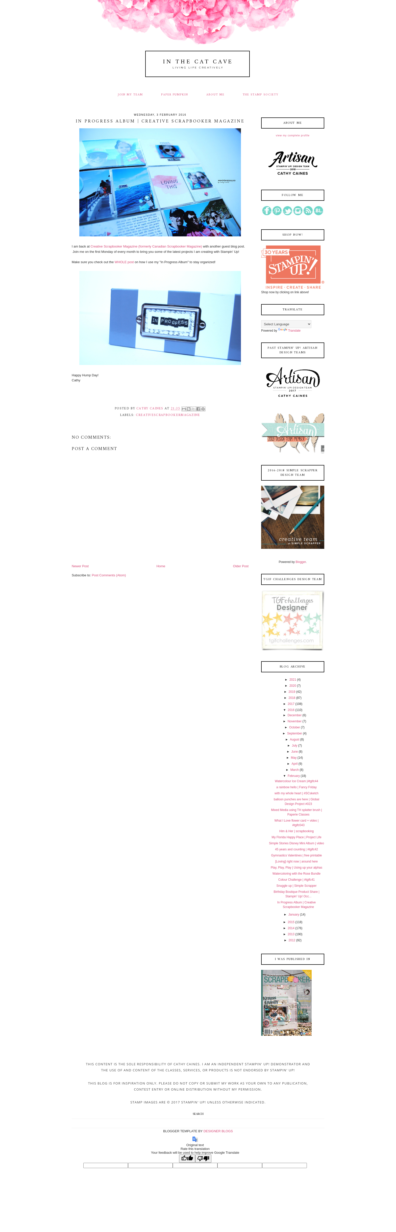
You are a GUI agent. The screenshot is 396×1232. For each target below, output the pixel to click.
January (293, 914)
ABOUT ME (215, 94)
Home (161, 566)
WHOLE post (125, 262)
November (295, 721)
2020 (292, 685)
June (294, 751)
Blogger (300, 562)
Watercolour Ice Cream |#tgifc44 (296, 781)
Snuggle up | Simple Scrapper (296, 886)
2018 (292, 698)
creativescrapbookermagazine (168, 415)
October (294, 727)
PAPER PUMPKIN (174, 94)
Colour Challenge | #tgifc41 (296, 879)
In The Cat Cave (198, 62)
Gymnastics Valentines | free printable (296, 855)
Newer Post (80, 566)
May (294, 757)
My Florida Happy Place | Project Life (296, 837)
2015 (291, 922)
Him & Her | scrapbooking (296, 831)
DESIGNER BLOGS (218, 1131)
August (294, 739)
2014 (291, 928)
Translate (289, 330)
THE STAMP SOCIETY (261, 94)
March (294, 770)
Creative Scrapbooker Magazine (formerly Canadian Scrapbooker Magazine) (146, 246)
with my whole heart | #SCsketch (296, 793)
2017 (291, 704)
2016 (291, 710)
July (294, 745)
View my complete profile (292, 135)
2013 (291, 934)
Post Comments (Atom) (109, 575)
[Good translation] (187, 1158)
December (295, 715)
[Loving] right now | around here (296, 861)
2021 (292, 679)
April (294, 764)
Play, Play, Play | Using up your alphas (296, 867)
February (294, 776)
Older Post (241, 566)
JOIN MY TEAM (130, 94)
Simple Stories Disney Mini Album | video (296, 843)
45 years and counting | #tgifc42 (296, 849)
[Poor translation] (203, 1158)
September (294, 733)
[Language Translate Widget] (286, 324)
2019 (292, 692)
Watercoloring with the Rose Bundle (296, 873)
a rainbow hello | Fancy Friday (296, 787)
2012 (292, 940)
